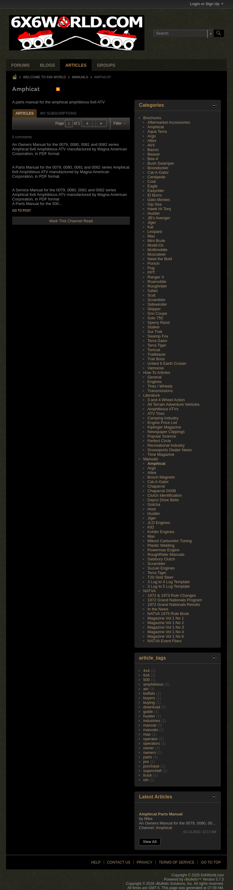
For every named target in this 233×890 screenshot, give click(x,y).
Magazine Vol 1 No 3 (165, 627)
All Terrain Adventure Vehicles (173, 404)
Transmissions (160, 390)
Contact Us (118, 862)
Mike (148, 818)
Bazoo (153, 149)
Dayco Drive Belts (163, 500)
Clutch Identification (164, 495)
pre (146, 761)
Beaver (153, 154)
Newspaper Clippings (166, 431)
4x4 (146, 670)
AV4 (151, 145)
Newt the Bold (159, 259)
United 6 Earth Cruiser (167, 363)
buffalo (149, 693)
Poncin (153, 263)
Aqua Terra (157, 131)
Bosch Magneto (161, 477)
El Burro (154, 195)
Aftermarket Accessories (168, 122)
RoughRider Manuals (165, 554)
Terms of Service (176, 862)
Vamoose (155, 368)
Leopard (154, 231)
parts (147, 757)
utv (145, 779)
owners (149, 752)
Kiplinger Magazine (164, 427)
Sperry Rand (158, 322)
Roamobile (156, 281)
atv (145, 689)
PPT (151, 272)
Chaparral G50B (161, 491)
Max (151, 236)
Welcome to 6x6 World (44, 77)
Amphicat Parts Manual (161, 814)
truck (147, 775)
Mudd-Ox (155, 245)
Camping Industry (162, 418)
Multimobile (157, 249)
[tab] (24, 113)
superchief (152, 770)
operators (151, 743)
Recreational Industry (166, 445)
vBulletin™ (192, 879)
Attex (152, 140)
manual (149, 725)
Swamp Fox (157, 336)
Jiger (151, 222)
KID (150, 527)
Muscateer (156, 254)
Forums (20, 65)
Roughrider (157, 286)
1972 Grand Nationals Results (173, 604)
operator (150, 739)
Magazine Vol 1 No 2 (165, 622)
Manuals (80, 77)
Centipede (156, 177)
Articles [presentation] (24, 113)
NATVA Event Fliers (164, 641)
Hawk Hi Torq (159, 209)
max (147, 734)
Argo (151, 136)
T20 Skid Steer (160, 577)
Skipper (154, 309)
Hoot (151, 509)
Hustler (153, 213)
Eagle (152, 186)
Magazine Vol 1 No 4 (165, 632)
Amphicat (155, 127)
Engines (154, 381)
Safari (152, 290)
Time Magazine (160, 454)
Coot (151, 181)
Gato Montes (158, 199)
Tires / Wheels (160, 386)
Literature (151, 395)
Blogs (47, 65)
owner (148, 748)
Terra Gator (157, 340)
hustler (149, 716)
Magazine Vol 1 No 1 (165, 618)
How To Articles (156, 372)
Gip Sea (154, 204)
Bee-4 (152, 158)
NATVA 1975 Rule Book (168, 613)
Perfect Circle (159, 440)
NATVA (149, 591)
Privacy (145, 862)
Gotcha (153, 504)
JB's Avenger (158, 218)
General (154, 377)
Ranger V (155, 277)
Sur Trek (154, 331)
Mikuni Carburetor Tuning (169, 541)
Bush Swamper (160, 163)
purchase (151, 766)
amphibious (153, 684)
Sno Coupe (157, 313)
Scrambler (156, 299)
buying (149, 702)
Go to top (211, 862)
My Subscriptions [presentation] (58, 113)
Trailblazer (156, 354)
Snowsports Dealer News (169, 450)
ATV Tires (155, 413)
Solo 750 (155, 318)
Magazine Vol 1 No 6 (165, 636)
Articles (75, 65)
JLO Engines (158, 522)
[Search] (184, 33)
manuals (150, 729)
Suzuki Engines (161, 568)
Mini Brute (156, 240)
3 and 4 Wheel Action (166, 400)
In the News (157, 609)
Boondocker (157, 168)
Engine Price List (162, 422)
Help (95, 862)
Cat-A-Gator (158, 172)
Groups (106, 65)
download (151, 707)
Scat (151, 295)
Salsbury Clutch (161, 559)
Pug (150, 268)
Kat (150, 227)
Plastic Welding (160, 545)
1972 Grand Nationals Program (174, 600)
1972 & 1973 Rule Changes (171, 595)
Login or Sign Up (206, 4)
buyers (149, 698)
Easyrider (155, 190)
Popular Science (161, 436)
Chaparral (156, 486)
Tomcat (153, 350)
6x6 (146, 675)
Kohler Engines (160, 531)
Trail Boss (156, 359)
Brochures (152, 118)
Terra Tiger (156, 345)
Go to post (21, 210)
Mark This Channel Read (71, 221)
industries (151, 720)
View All (150, 842)
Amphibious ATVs (162, 409)
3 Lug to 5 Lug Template (168, 586)
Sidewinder (157, 304)
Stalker (153, 327)
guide (148, 711)
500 (146, 679)
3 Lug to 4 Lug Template (168, 581)
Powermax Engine (163, 550)
